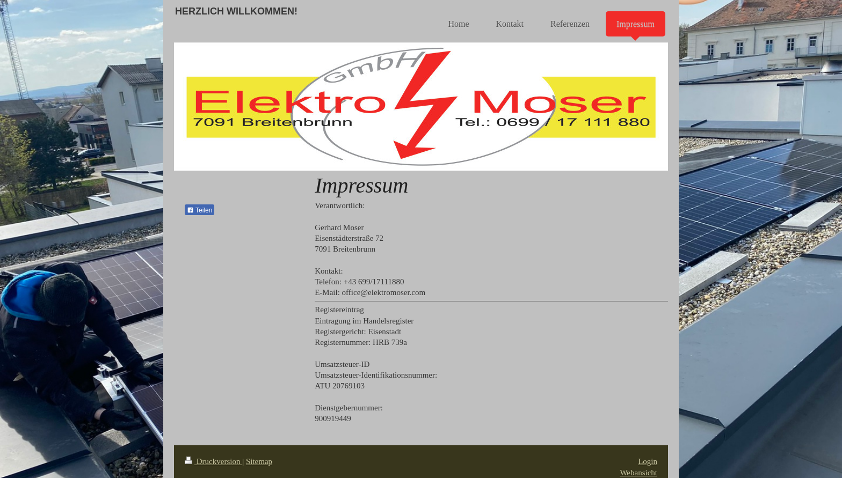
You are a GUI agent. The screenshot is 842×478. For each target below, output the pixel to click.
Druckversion (213, 461)
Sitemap (259, 461)
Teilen (199, 210)
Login (647, 461)
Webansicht (638, 472)
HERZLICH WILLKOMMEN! (236, 11)
